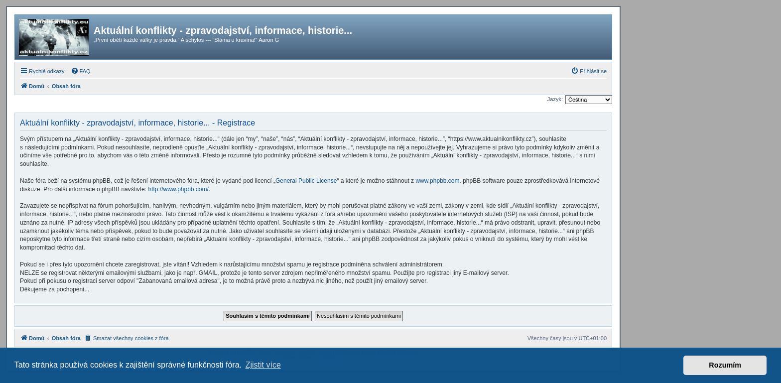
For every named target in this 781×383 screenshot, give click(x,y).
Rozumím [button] (725, 365)
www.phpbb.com (437, 180)
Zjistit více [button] (263, 365)
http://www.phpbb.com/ (178, 189)
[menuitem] (81, 71)
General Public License (306, 180)
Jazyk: (555, 99)
